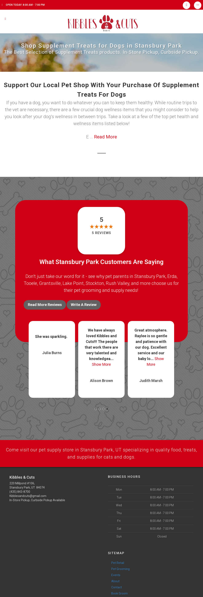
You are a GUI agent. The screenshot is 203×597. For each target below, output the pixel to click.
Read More (105, 136)
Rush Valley (117, 283)
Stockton (95, 283)
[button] (96, 408)
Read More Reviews (45, 304)
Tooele (30, 283)
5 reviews (101, 233)
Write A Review (84, 304)
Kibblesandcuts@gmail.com (27, 495)
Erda (172, 276)
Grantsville (50, 283)
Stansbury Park (149, 276)
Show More (101, 363)
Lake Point (73, 283)
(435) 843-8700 (19, 491)
